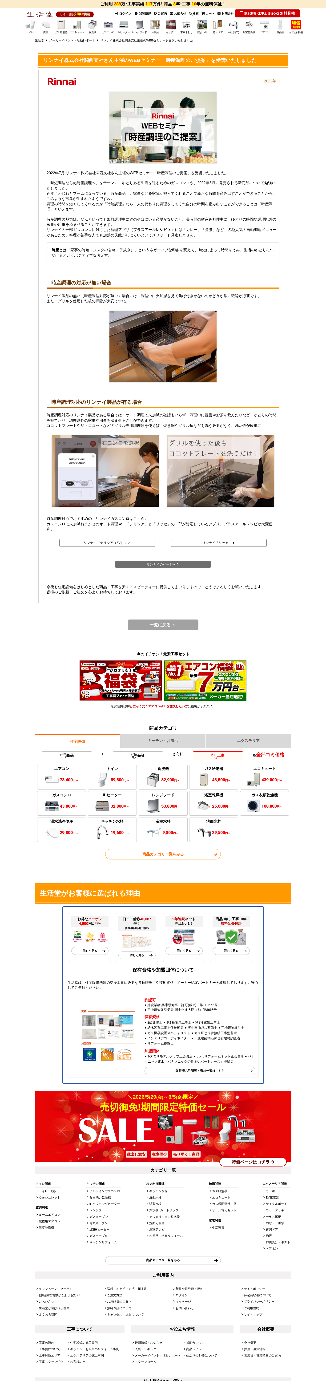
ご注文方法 (114, 1295)
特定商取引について (257, 1295)
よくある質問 (48, 1314)
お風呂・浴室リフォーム (166, 1236)
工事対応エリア (49, 1355)
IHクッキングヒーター (104, 1204)
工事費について (49, 1349)
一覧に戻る (160, 625)
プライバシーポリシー (259, 1301)
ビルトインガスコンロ (104, 1191)
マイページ (183, 1301)
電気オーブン (98, 1223)
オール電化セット (224, 1210)
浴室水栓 (155, 1204)
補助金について (197, 1343)
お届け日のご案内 (119, 1301)
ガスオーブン (98, 1217)
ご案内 (160, 13)
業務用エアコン (49, 1221)
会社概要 (250, 1343)
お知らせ (178, 13)
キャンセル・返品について (125, 1314)
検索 (194, 14)
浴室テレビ (157, 1229)
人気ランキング (145, 1349)
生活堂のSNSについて (201, 1355)
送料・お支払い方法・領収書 (127, 1289)
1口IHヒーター (99, 1229)
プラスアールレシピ (150, 230)
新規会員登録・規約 (189, 1289)
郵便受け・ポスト (278, 1242)
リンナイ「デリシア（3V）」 (105, 543)
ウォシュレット (49, 1197)
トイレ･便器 (47, 1191)
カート (208, 13)
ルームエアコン (49, 1214)
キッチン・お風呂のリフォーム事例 (94, 1349)
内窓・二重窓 (275, 1223)
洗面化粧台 (157, 1223)
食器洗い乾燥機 (100, 1197)
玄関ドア (272, 1229)
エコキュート (221, 1197)
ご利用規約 (251, 1308)
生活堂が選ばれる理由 (54, 1308)
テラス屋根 (273, 1217)
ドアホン (272, 1248)
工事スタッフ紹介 (51, 1362)
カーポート (273, 1191)
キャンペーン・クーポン (55, 1289)
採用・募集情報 (255, 1349)
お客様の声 (77, 1362)
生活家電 (218, 1227)
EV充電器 (272, 1197)
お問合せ (225, 13)
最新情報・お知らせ (148, 1343)
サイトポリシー (254, 1289)
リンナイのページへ (161, 564)
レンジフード (98, 1210)
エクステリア (248, 741)
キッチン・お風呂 (163, 741)
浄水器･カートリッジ (163, 1210)
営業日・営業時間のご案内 (262, 1355)
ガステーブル (98, 1236)
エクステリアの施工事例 (87, 1355)
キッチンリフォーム (103, 1242)
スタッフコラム (145, 1362)
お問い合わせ (185, 1308)
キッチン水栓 (158, 1191)
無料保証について (119, 1308)
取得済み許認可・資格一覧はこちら (200, 1071)
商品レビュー (195, 1349)
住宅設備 (77, 742)
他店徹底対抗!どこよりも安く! (59, 1295)
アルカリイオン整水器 (164, 1217)
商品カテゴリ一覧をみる (163, 854)
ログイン (123, 13)
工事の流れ (46, 1343)
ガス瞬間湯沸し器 (224, 1204)
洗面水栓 (155, 1197)
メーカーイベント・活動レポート (158, 1355)
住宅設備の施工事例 (84, 1343)
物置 (269, 1236)
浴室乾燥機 (46, 1227)
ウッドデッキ (275, 1210)
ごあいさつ (46, 1301)
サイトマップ (253, 1314)
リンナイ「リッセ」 (217, 543)
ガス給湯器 (219, 1191)
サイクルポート (276, 1204)
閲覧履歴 (142, 13)
